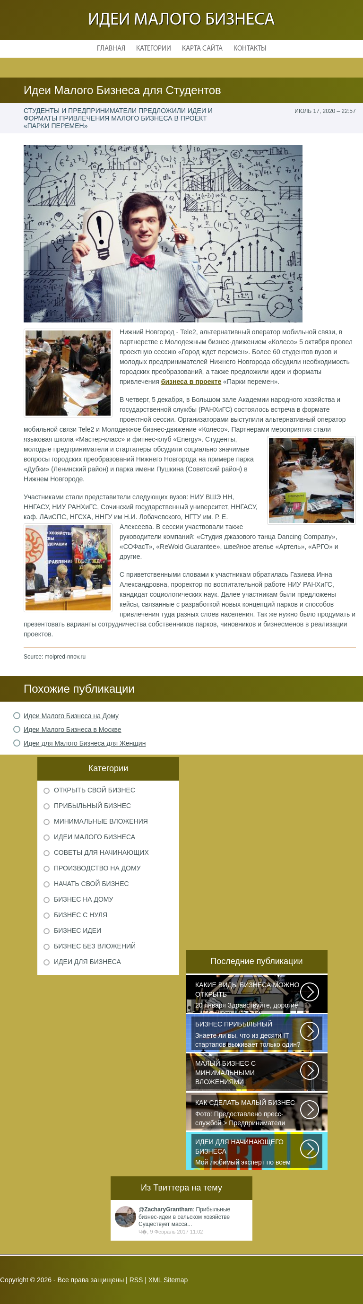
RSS (136, 1280)
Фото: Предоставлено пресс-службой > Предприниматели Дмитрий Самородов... (248, 1113)
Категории (153, 48)
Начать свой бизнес (91, 883)
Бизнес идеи (77, 930)
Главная (111, 48)
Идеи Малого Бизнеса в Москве (72, 729)
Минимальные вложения (101, 821)
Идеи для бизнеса (87, 961)
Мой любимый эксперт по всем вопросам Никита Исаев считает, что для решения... (248, 1153)
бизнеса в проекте (191, 381)
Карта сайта (202, 48)
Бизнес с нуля (80, 915)
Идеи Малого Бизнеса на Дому (71, 716)
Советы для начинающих (101, 852)
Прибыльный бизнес (92, 805)
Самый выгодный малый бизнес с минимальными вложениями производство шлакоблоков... (248, 1074)
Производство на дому (97, 868)
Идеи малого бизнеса (181, 20)
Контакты (249, 48)
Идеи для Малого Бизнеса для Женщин (85, 743)
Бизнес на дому (83, 899)
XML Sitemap (168, 1280)
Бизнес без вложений (95, 946)
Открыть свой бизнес (94, 790)
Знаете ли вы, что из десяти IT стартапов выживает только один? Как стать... (248, 1035)
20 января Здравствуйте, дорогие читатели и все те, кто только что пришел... (248, 996)
